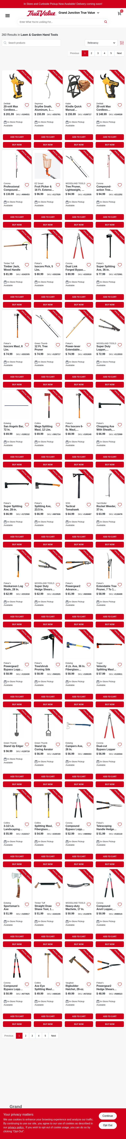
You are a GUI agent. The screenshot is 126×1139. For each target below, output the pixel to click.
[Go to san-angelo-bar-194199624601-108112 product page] (17, 429)
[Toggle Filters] (122, 43)
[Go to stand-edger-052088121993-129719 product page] (17, 749)
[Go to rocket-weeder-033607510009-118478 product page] (109, 509)
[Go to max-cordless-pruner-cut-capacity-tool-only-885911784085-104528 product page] (109, 109)
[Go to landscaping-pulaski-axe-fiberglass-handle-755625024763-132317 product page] (17, 828)
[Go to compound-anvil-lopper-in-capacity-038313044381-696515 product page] (109, 909)
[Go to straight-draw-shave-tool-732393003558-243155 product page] (48, 909)
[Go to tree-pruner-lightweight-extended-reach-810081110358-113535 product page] (79, 189)
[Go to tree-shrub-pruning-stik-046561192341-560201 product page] (48, 669)
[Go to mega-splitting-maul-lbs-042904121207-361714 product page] (48, 429)
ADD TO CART (17, 137)
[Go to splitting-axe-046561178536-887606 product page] (48, 509)
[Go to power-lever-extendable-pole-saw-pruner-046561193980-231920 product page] (79, 349)
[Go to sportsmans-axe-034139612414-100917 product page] (17, 909)
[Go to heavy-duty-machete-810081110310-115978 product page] (79, 909)
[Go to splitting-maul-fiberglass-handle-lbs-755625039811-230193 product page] (48, 828)
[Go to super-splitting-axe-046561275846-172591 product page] (109, 269)
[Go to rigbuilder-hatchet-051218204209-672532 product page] (79, 988)
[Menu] (7, 16)
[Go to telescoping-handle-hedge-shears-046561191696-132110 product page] (109, 828)
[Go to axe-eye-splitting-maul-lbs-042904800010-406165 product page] (48, 988)
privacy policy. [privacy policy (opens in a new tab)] (16, 1127)
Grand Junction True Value (79, 12)
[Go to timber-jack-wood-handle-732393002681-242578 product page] (17, 269)
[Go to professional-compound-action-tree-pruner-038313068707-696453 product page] (17, 189)
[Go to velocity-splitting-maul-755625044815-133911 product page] (109, 669)
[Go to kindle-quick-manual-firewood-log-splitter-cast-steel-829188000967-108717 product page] (79, 109)
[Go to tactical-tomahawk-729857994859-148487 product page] (79, 509)
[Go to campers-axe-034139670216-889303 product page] (79, 749)
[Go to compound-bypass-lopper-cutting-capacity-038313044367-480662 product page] (79, 828)
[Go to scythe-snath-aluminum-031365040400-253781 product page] (48, 109)
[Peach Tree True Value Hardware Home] (41, 13)
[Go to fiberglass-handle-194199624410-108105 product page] (79, 669)
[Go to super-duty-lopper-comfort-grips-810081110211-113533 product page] (109, 349)
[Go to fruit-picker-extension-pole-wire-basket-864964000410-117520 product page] (48, 189)
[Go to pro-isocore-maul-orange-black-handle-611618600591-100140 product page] (79, 429)
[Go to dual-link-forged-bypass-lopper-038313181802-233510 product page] (79, 269)
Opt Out (107, 1125)
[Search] (106, 21)
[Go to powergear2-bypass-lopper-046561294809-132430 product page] (17, 669)
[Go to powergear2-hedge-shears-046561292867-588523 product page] (109, 988)
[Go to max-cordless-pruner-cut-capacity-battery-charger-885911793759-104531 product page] (17, 109)
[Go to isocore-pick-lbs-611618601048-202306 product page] (48, 269)
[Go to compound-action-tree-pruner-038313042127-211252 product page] (109, 189)
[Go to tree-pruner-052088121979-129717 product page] (48, 349)
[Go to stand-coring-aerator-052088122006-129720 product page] (48, 749)
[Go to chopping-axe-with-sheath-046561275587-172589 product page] (109, 429)
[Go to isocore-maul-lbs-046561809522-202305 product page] (17, 349)
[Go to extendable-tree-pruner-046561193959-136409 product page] (109, 589)
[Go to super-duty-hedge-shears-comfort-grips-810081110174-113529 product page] (48, 589)
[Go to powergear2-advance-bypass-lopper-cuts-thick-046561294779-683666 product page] (79, 589)
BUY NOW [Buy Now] (17, 145)
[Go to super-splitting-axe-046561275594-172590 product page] (17, 509)
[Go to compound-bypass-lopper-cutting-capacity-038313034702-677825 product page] (17, 988)
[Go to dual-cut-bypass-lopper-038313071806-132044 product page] (109, 749)
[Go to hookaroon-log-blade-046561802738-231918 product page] (17, 589)
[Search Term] (63, 22)
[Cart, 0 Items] (119, 13)
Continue (107, 1115)
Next (119, 53)
